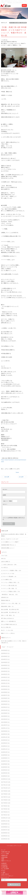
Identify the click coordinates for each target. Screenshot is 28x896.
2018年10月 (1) (5, 752)
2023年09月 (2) (5, 689)
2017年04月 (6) (5, 806)
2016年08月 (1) (5, 827)
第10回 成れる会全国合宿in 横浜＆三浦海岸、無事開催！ (13, 535)
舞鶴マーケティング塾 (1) (8, 633)
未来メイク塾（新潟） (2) (8, 615)
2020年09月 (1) (5, 731)
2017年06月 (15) (5, 800)
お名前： (5, 495)
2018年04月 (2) (5, 770)
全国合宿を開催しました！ (8, 548)
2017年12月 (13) (5, 782)
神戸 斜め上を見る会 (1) (7, 618)
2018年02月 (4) (5, 776)
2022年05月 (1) (5, 716)
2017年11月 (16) (5, 785)
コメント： (5, 504)
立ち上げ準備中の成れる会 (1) (9, 624)
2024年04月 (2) (5, 668)
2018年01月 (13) (5, 779)
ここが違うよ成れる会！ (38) (8, 564)
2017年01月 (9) (5, 814)
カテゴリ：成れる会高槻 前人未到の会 (18, 22)
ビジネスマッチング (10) (7, 573)
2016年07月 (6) (5, 829)
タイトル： (5, 489)
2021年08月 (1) (5, 722)
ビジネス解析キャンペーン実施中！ (10, 542)
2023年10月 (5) (5, 686)
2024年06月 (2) (5, 662)
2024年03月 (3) (5, 671)
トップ (19, 845)
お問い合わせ (14, 884)
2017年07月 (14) (5, 797)
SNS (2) (3, 558)
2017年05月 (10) (5, 803)
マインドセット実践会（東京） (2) (10, 582)
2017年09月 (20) (5, 791)
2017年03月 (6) (5, 809)
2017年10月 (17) (5, 788)
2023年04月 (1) (5, 704)
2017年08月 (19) (5, 794)
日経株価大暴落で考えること (8, 545)
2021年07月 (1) (5, 725)
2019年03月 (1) (5, 740)
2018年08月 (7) (5, 758)
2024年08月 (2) (5, 656)
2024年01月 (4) (5, 677)
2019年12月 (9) (5, 737)
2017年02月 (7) (5, 812)
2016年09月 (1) (5, 824)
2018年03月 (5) (5, 773)
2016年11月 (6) (5, 821)
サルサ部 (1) (4, 567)
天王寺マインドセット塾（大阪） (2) (10, 603)
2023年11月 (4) (5, 683)
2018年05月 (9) (5, 767)
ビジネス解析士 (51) (6, 579)
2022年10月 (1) (5, 710)
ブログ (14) (4, 555)
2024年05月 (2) (5, 665)
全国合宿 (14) (4, 597)
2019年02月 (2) (5, 743)
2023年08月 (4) (5, 692)
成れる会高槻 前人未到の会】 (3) (10, 612)
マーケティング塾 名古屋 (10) (9, 585)
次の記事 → (22, 476)
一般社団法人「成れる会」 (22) (9, 594)
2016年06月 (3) (5, 832)
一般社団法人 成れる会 (13, 890)
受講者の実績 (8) (5, 600)
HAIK (17, 894)
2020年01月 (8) (5, 734)
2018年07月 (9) (5, 761)
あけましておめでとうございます (9, 539)
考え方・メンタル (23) (7, 630)
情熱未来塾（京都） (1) (7, 606)
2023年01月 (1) (5, 707)
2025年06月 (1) (5, 650)
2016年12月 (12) (5, 817)
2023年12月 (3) (5, 680)
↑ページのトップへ (12, 845)
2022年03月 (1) (5, 719)
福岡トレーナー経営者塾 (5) (8, 621)
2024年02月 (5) (5, 674)
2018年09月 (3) (5, 755)
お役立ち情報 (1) (5, 561)
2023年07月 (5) (5, 695)
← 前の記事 (5, 476)
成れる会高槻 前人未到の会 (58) (10, 609)
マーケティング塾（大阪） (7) (9, 588)
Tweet (17, 472)
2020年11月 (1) (5, 728)
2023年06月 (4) (5, 698)
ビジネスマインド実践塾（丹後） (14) (11, 570)
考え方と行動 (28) (6, 627)
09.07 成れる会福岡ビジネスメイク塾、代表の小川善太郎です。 (14, 641)
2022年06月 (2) (5, 713)
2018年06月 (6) (5, 764)
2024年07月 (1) (5, 659)
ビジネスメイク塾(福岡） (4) (8, 576)
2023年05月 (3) (5, 701)
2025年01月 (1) (5, 653)
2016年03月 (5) (5, 838)
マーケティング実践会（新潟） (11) (10, 591)
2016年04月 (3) (5, 835)
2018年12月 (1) (5, 749)
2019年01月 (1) (5, 746)
